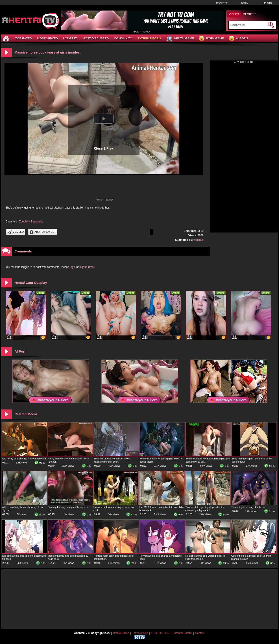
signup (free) (86, 267)
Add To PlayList (43, 231)
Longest (70, 38)
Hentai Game (180, 38)
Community (123, 38)
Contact (199, 633)
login (73, 267)
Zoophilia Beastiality (31, 221)
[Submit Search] (271, 25)
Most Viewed (47, 38)
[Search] (248, 25)
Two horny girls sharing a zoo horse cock (24, 458)
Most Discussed (96, 38)
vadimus (199, 239)
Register (222, 3)
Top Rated (23, 38)
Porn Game (211, 38)
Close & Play (103, 148)
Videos (234, 14)
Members (250, 14)
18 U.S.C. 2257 (160, 633)
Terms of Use (140, 633)
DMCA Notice (121, 633)
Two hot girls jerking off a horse (248, 507)
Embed (16, 231)
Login (244, 3)
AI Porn (238, 38)
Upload (267, 3)
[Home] (6, 38)
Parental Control (182, 633)
